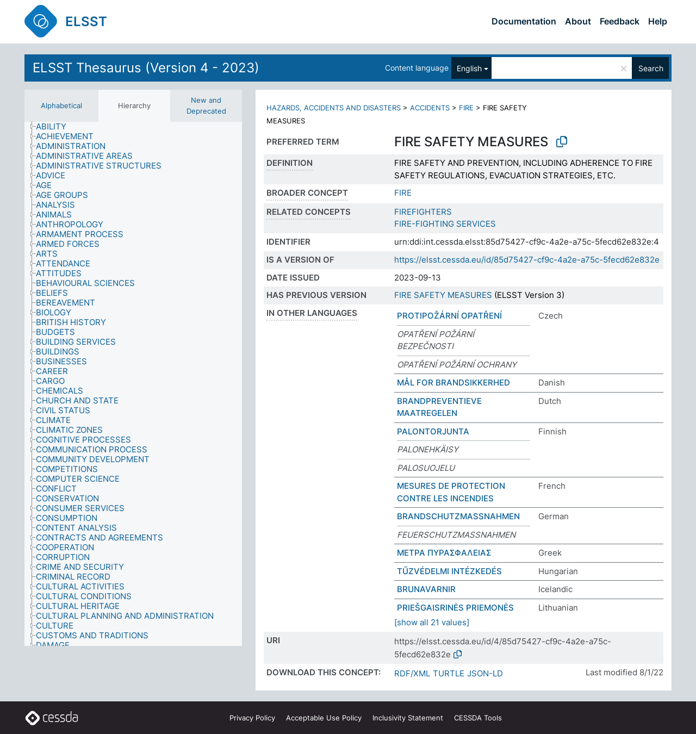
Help (657, 21)
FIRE (466, 107)
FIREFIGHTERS (423, 212)
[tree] (133, 384)
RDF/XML (412, 673)
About (578, 21)
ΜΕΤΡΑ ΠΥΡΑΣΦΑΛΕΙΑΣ (444, 553)
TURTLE (448, 673)
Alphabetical (61, 105)
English (469, 68)
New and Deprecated (206, 105)
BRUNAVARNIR (426, 589)
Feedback (619, 21)
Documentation (524, 21)
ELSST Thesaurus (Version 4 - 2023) (146, 68)
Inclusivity (407, 717)
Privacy (252, 717)
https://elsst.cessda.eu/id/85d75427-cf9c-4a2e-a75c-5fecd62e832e (527, 259)
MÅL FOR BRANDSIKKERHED (453, 382)
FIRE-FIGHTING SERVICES (445, 224)
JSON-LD (485, 673)
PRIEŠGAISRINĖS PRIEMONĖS (455, 607)
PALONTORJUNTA (433, 431)
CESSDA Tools (478, 717)
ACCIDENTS (430, 107)
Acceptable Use (324, 717)
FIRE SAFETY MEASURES (443, 295)
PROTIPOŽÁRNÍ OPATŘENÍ (449, 315)
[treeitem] (55, 127)
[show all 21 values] (431, 622)
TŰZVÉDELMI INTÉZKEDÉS (449, 571)
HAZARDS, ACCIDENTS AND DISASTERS (333, 107)
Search (650, 68)
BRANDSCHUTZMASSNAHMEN (458, 516)
